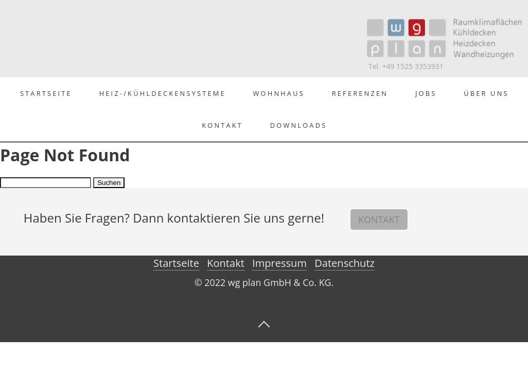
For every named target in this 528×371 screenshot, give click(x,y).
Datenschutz (344, 263)
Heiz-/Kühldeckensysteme (162, 93)
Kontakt (222, 125)
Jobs (425, 93)
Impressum (279, 263)
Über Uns (486, 93)
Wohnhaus (279, 93)
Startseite (46, 93)
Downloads (298, 125)
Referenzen (360, 93)
